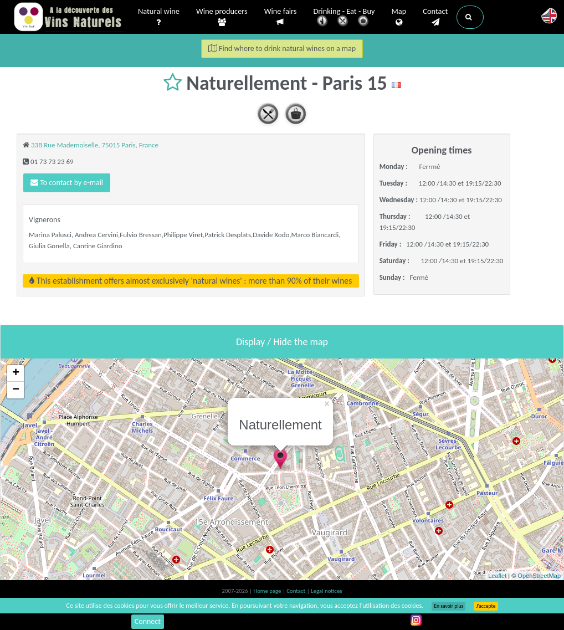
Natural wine (159, 17)
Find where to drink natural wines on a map (282, 48)
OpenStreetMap (539, 575)
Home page (268, 591)
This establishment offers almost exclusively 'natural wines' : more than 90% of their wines (190, 280)
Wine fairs (280, 17)
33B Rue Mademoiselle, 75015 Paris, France (94, 145)
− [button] (15, 390)
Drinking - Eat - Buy (344, 18)
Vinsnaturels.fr (68, 17)
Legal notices (326, 591)
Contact (435, 17)
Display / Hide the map (282, 342)
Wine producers (222, 17)
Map (399, 17)
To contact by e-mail (66, 182)
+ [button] (15, 373)
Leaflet (497, 575)
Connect (148, 621)
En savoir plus (448, 606)
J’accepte (485, 606)
